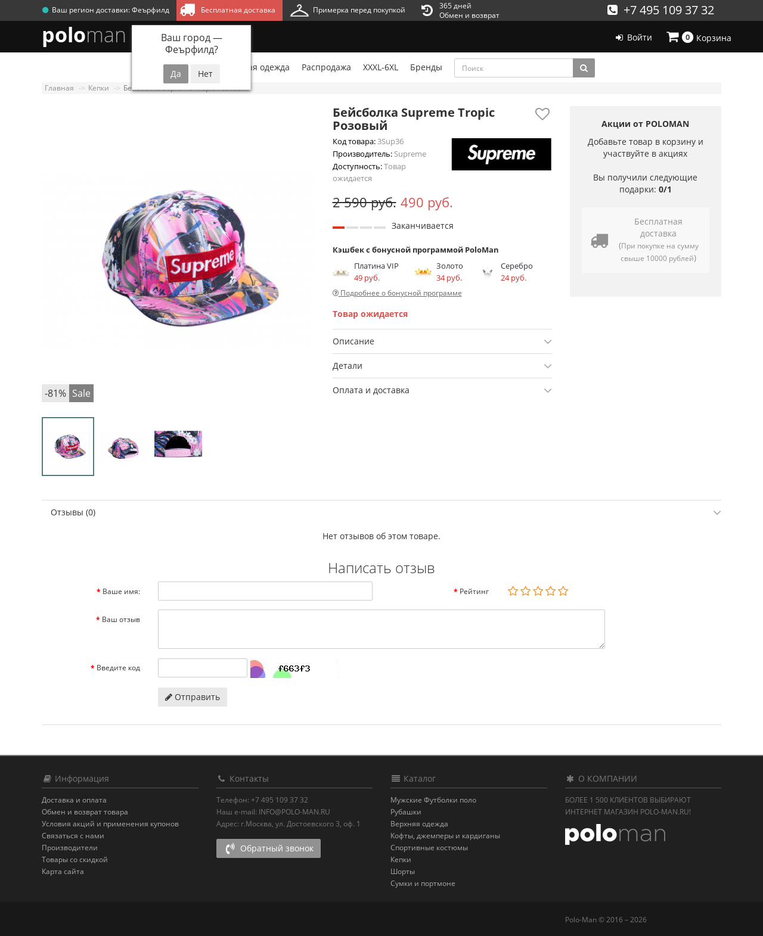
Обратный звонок (269, 848)
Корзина (698, 37)
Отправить (192, 696)
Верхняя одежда (419, 824)
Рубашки (405, 812)
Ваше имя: (121, 591)
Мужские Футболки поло (433, 800)
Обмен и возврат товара (85, 812)
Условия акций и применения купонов (110, 824)
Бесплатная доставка (227, 9)
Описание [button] (442, 341)
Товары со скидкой (75, 859)
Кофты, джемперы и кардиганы (445, 836)
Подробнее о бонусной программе (397, 293)
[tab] (442, 341)
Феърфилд (150, 10)
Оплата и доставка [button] (442, 390)
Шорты (402, 871)
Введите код (118, 668)
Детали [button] (442, 365)
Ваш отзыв (121, 619)
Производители (70, 847)
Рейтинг (474, 591)
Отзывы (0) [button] (386, 512)
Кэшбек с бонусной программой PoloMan (416, 249)
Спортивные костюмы (429, 847)
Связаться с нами (73, 836)
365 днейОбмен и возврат (460, 10)
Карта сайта (63, 871)
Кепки (400, 859)
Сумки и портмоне (422, 883)
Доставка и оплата (74, 800)
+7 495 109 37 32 (660, 10)
